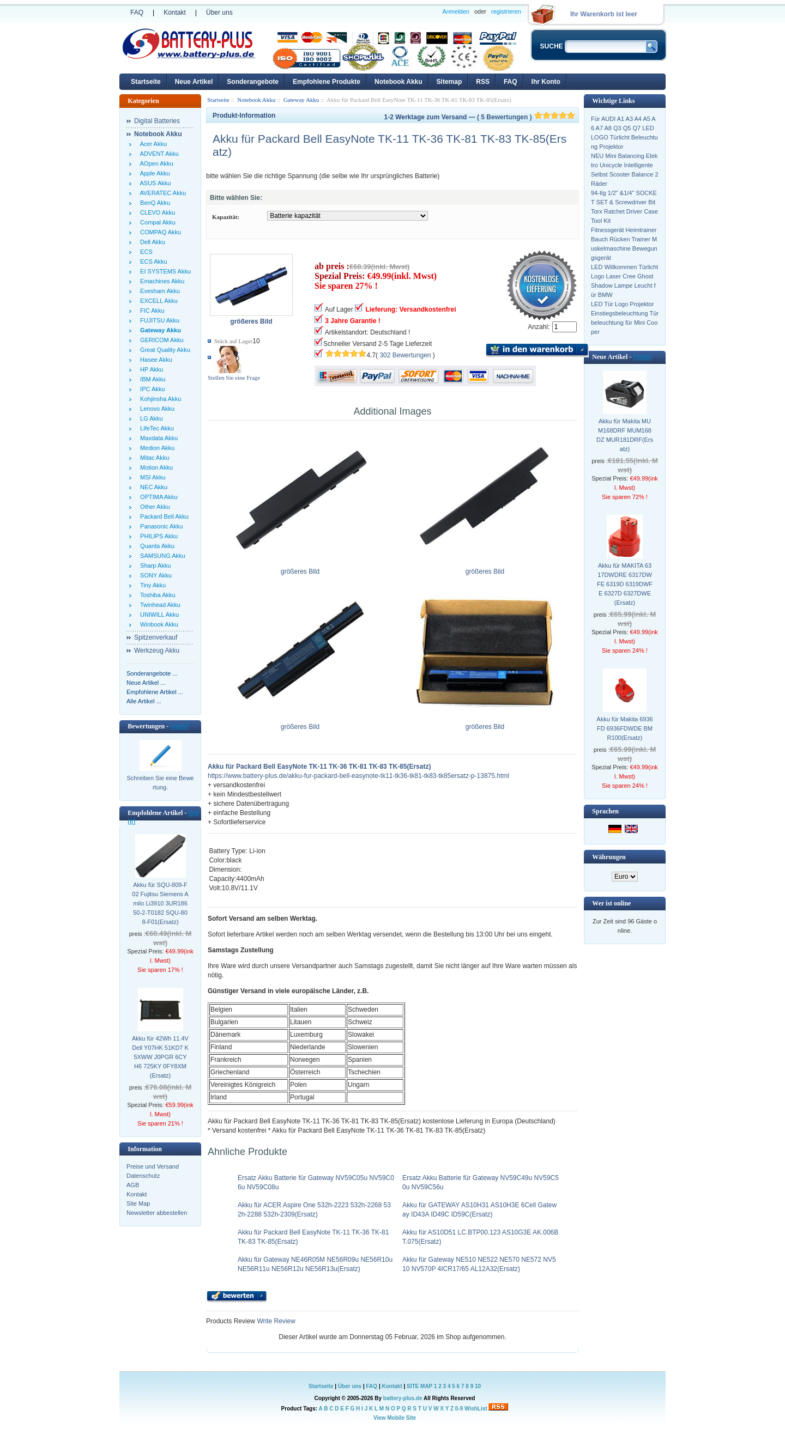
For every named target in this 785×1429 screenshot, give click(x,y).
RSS (483, 82)
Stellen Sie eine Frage (234, 377)
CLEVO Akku (156, 212)
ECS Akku (152, 261)
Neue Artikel (194, 82)
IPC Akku (151, 389)
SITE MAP (419, 1386)
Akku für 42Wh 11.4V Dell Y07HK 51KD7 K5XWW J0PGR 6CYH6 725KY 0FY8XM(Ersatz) (160, 1057)
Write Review (275, 1321)
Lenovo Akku (155, 408)
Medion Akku (155, 448)
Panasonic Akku (160, 526)
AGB (132, 1185)
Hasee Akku (154, 359)
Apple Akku (153, 173)
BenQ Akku (153, 202)
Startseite (146, 82)
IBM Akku (151, 379)
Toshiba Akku (156, 595)
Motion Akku (155, 467)
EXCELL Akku (157, 300)
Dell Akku (151, 242)
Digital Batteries (157, 121)
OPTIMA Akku (157, 497)
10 (478, 1386)
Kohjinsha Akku (159, 399)
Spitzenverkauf (155, 637)
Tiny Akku (151, 585)
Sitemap (449, 82)
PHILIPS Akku (157, 536)
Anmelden (455, 11)
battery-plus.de (402, 1398)
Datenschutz (143, 1175)
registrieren (506, 11)
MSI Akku (151, 477)
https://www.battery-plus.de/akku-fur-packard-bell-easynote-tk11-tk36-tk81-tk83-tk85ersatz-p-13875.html (358, 776)
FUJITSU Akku (158, 320)
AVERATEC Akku (161, 193)
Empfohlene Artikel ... (154, 692)
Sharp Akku (154, 565)
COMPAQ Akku (159, 232)
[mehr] (179, 726)
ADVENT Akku (158, 153)
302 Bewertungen (405, 355)
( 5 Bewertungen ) (526, 117)
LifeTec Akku (155, 428)
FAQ (136, 12)
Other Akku (153, 506)
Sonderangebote (253, 82)
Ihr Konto (546, 82)
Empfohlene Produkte (326, 82)
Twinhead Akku (158, 604)
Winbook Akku (157, 624)
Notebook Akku (398, 82)
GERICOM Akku (160, 340)
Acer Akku (152, 144)
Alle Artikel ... (143, 701)
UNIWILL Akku (158, 614)
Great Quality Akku (163, 349)
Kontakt (175, 12)
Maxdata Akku (157, 438)
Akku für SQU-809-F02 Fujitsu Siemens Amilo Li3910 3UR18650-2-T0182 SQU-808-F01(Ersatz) (160, 903)
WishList (475, 1409)
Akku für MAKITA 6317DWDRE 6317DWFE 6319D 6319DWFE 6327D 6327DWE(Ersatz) (625, 584)
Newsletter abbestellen (156, 1212)
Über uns (219, 12)
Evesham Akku (158, 291)
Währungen (608, 857)
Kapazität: (225, 217)
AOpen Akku (155, 163)
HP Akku (150, 369)
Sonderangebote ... (152, 673)
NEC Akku (152, 487)
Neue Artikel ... (146, 682)
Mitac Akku (153, 457)
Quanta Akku (155, 546)
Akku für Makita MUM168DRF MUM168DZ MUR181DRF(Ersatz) (624, 435)
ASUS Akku (154, 183)
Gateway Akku (301, 99)
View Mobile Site (394, 1418)
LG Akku (150, 418)
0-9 (459, 1409)
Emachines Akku (160, 281)
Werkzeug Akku (156, 650)
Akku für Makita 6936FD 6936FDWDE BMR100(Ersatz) (624, 728)
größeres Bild (300, 568)
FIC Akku (151, 310)
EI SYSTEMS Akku (164, 271)
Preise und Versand (152, 1166)
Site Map (138, 1203)
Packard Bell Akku (163, 516)
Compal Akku (156, 222)
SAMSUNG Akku (161, 555)
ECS (145, 251)
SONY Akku (154, 575)
